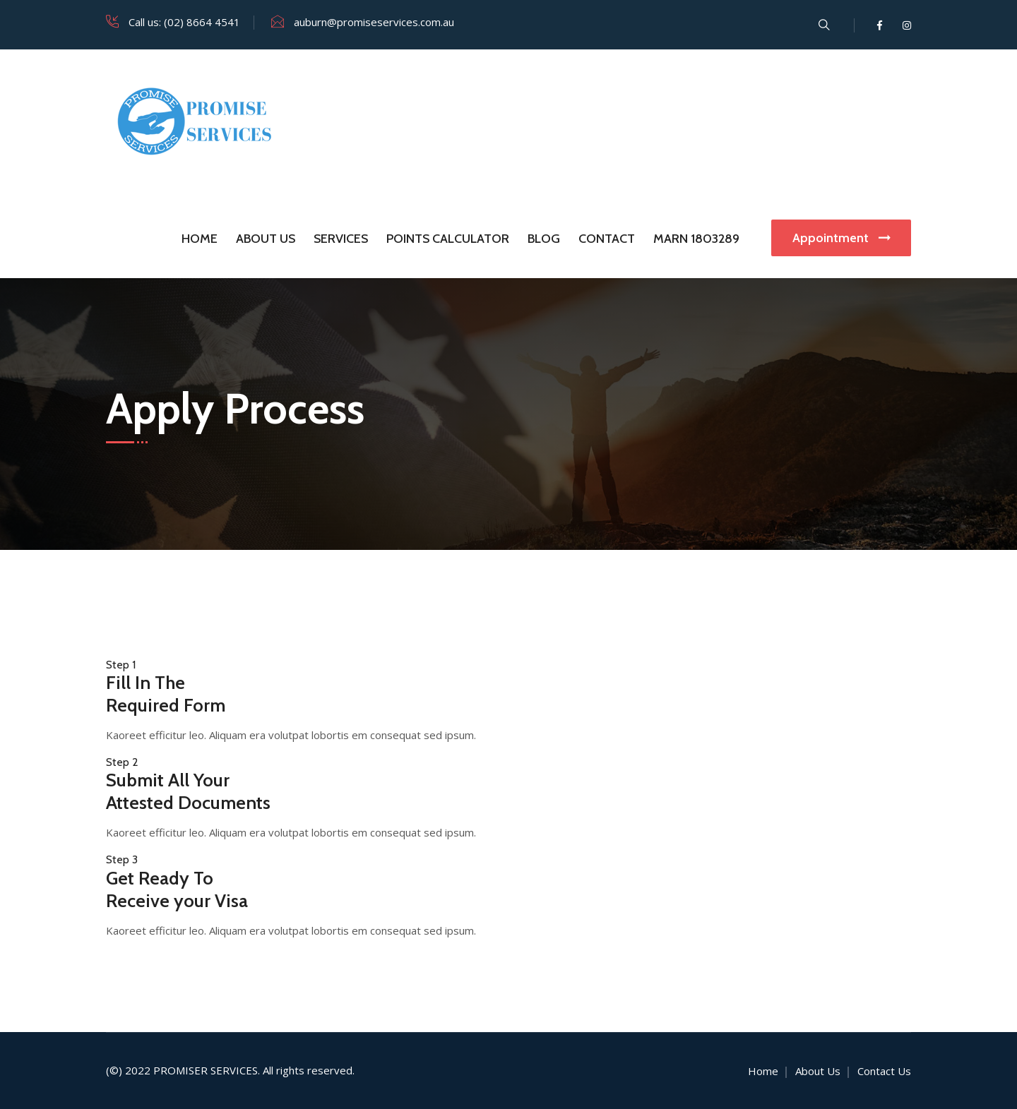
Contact (606, 238)
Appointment (841, 238)
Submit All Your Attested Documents (188, 791)
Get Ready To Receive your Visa (177, 889)
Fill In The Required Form (165, 694)
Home (200, 238)
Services (341, 238)
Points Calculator (447, 238)
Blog (544, 238)
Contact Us (884, 1071)
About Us (265, 238)
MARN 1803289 (696, 238)
